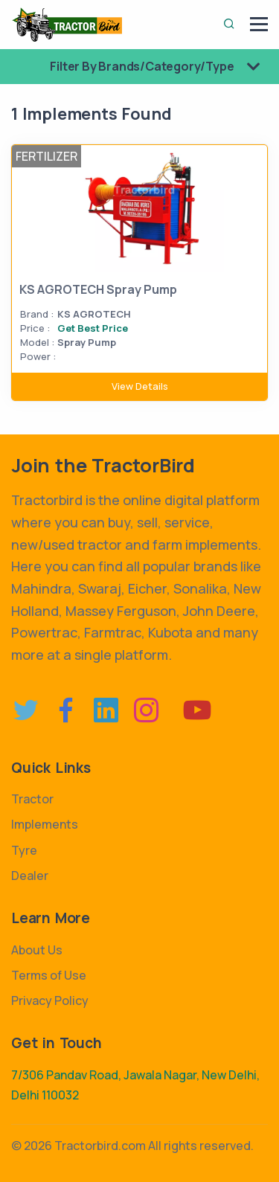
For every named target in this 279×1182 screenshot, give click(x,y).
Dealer (29, 875)
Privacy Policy (50, 1000)
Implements (44, 824)
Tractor (32, 799)
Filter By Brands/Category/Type (161, 66)
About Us (36, 950)
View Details (140, 386)
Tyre (24, 850)
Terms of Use (48, 975)
